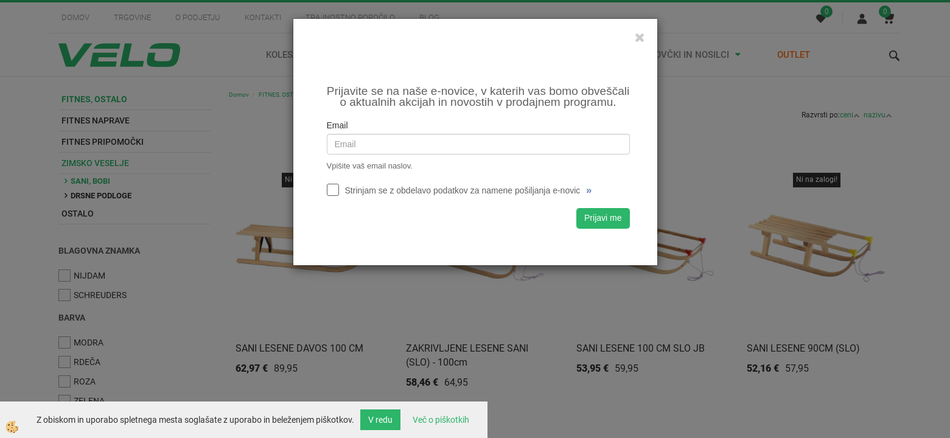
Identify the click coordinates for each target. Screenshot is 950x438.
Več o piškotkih (441, 420)
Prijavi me (602, 218)
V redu (380, 420)
